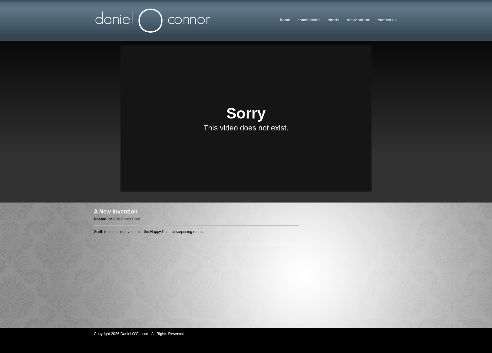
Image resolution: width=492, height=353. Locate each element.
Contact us (387, 20)
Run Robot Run (359, 20)
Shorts (334, 20)
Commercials (308, 20)
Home (285, 20)
